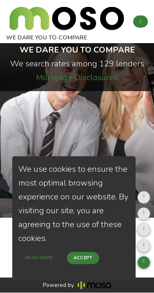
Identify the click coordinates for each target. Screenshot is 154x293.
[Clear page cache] (144, 246)
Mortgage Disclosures (77, 77)
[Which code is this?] (144, 230)
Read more (39, 258)
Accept (83, 258)
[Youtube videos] (144, 262)
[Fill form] (144, 197)
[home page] (66, 16)
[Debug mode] (144, 214)
